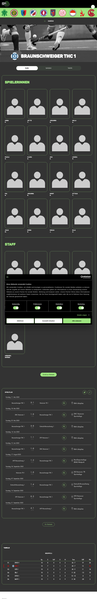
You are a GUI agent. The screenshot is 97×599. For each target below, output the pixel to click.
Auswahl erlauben (48, 321)
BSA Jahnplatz (78, 403)
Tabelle (70, 68)
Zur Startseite (48, 524)
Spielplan (48, 68)
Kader (27, 68)
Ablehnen (20, 321)
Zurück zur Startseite (48, 374)
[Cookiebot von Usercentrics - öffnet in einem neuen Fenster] (82, 277)
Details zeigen (82, 315)
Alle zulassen (76, 321)
